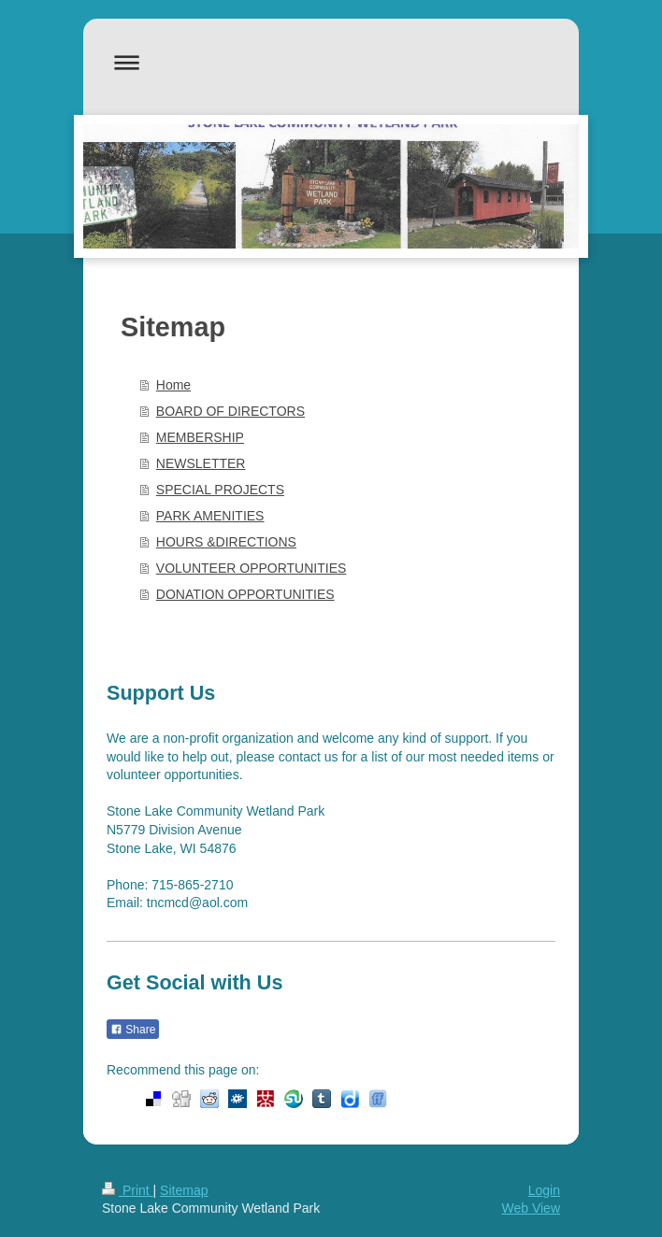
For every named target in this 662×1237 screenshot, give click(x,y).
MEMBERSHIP (200, 437)
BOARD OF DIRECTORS (230, 411)
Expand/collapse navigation (331, 62)
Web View (530, 1208)
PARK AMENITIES (210, 515)
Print (127, 1190)
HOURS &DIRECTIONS (226, 541)
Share (132, 1029)
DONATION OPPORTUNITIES (245, 594)
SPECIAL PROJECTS (220, 489)
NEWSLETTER (201, 463)
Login (544, 1190)
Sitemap (184, 1190)
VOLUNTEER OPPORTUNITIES (251, 568)
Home (173, 384)
